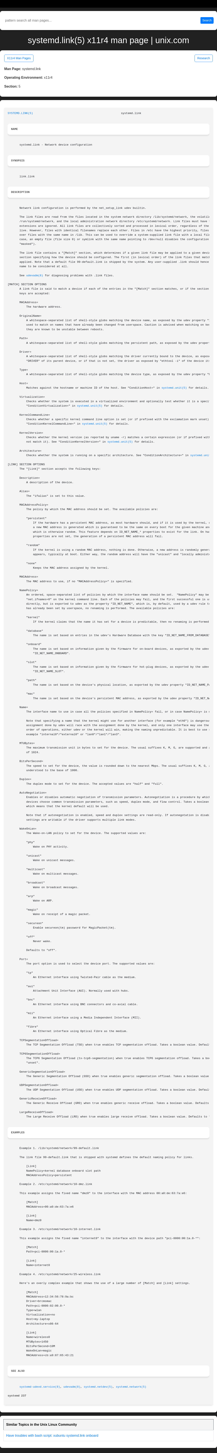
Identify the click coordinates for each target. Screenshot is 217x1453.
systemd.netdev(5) (98, 1386)
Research (203, 58)
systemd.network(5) (131, 1386)
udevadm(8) (34, 275)
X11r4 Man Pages (19, 58)
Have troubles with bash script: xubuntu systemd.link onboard (52, 1435)
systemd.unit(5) (174, 387)
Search (207, 20)
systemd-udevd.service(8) (39, 1386)
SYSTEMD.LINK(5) (20, 113)
